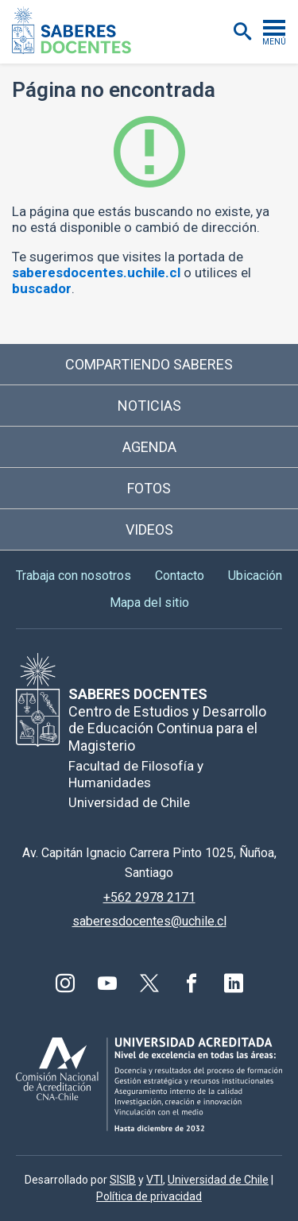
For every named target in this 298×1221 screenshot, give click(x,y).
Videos (149, 529)
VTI (154, 1179)
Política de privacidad (149, 1196)
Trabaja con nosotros (73, 575)
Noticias (149, 405)
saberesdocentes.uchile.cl (96, 272)
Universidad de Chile (218, 1179)
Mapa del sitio (149, 602)
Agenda (149, 447)
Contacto (179, 575)
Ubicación (255, 575)
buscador (42, 288)
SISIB (123, 1179)
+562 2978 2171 (149, 897)
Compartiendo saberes (149, 364)
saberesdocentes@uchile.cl (149, 921)
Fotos (149, 488)
